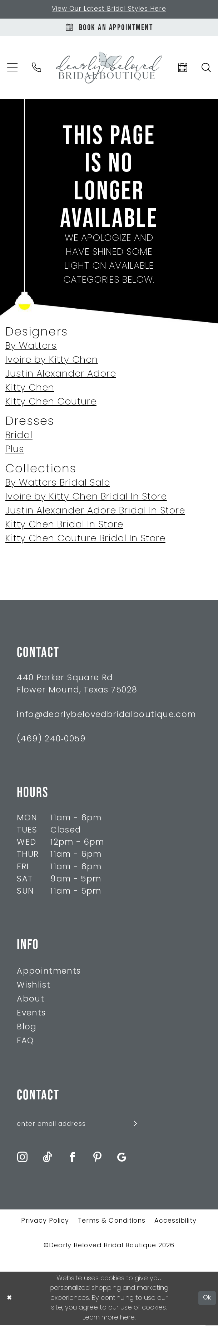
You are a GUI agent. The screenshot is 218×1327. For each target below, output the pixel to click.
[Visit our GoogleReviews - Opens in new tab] (122, 1159)
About (30, 1001)
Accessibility (175, 1223)
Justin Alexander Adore (60, 376)
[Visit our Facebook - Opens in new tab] (72, 1159)
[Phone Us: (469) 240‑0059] (37, 69)
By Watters (31, 348)
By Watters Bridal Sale (57, 484)
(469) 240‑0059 (51, 741)
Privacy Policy (45, 1223)
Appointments (49, 973)
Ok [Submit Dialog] (207, 1300)
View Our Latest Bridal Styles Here (109, 9)
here (127, 1319)
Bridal (19, 437)
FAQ (25, 1043)
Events (31, 1015)
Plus (14, 451)
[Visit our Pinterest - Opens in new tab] (97, 1159)
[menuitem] (37, 69)
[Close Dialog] (9, 1300)
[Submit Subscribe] (131, 1126)
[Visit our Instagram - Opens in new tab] (22, 1159)
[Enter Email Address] (77, 1126)
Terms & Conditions (111, 1223)
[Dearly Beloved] (109, 69)
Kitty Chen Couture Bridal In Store (85, 540)
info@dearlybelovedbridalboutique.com (106, 716)
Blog (26, 1029)
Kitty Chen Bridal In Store (64, 526)
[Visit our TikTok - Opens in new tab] (47, 1159)
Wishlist (33, 987)
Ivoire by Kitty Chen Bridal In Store (86, 498)
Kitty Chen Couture (50, 403)
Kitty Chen (29, 389)
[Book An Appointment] (109, 28)
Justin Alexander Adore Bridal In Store (95, 512)
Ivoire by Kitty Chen (51, 362)
